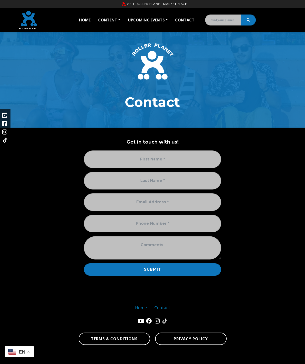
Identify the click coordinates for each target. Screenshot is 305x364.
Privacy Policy (191, 338)
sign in (281, 358)
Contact (184, 20)
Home (85, 20)
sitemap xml (259, 358)
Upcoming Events (146, 20)
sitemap (240, 358)
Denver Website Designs (65, 358)
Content (107, 20)
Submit (152, 269)
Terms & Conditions (114, 338)
